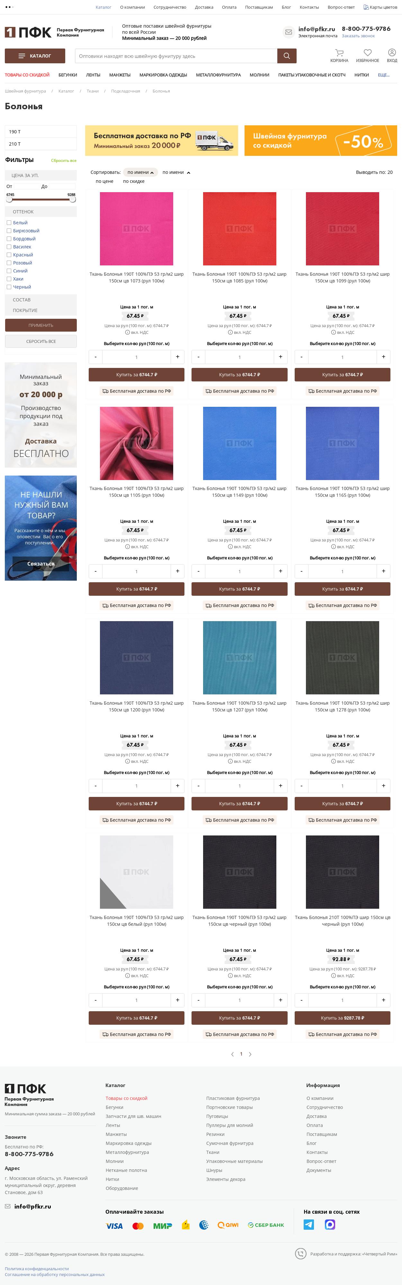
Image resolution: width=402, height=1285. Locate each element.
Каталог (104, 7)
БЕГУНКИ (67, 75)
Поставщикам (259, 7)
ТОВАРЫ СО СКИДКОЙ (27, 75)
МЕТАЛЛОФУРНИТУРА (218, 75)
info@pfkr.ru (317, 29)
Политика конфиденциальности (37, 1269)
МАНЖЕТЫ (119, 75)
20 (392, 172)
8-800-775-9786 (366, 29)
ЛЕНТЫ (93, 75)
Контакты (309, 7)
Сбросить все (63, 160)
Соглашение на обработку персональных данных (55, 1274)
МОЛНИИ (259, 75)
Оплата (229, 7)
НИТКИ (361, 75)
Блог (286, 7)
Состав (19, 300)
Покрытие (22, 310)
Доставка (204, 7)
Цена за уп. (23, 175)
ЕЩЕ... (383, 75)
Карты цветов (383, 7)
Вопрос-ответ (341, 7)
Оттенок (20, 212)
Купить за (136, 374)
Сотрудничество (170, 7)
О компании (132, 7)
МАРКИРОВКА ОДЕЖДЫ (163, 75)
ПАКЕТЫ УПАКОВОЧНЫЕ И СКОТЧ (311, 75)
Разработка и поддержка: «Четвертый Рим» (353, 1254)
